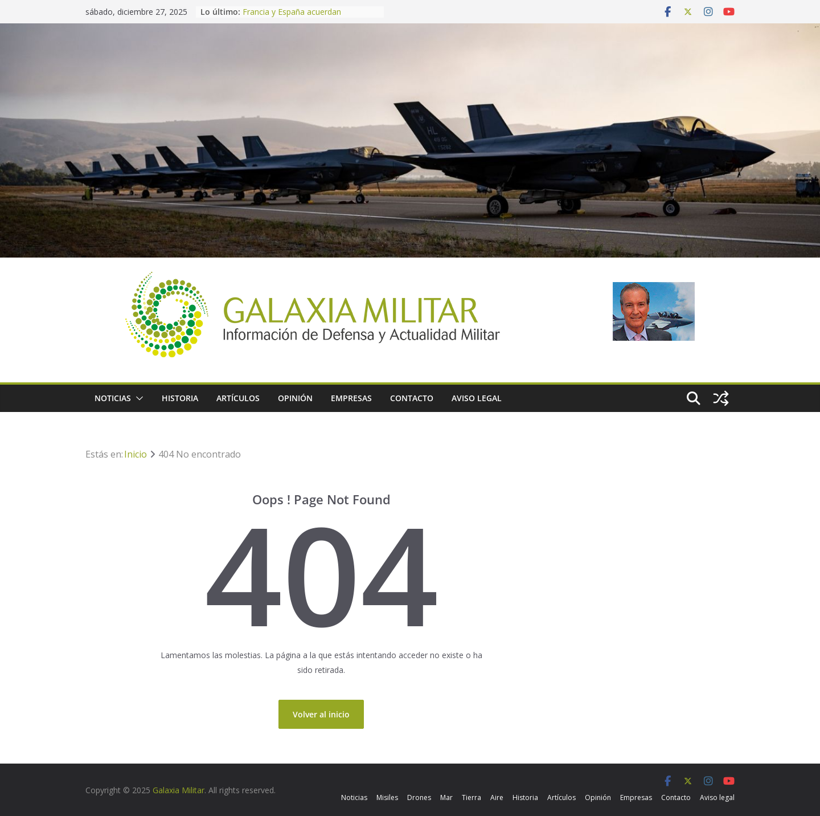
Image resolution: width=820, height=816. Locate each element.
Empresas (351, 398)
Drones (419, 797)
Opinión (295, 398)
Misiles (387, 797)
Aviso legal (477, 398)
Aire (496, 797)
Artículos (238, 398)
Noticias (113, 398)
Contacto (411, 398)
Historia (180, 398)
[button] (137, 398)
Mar (446, 797)
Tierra (471, 797)
